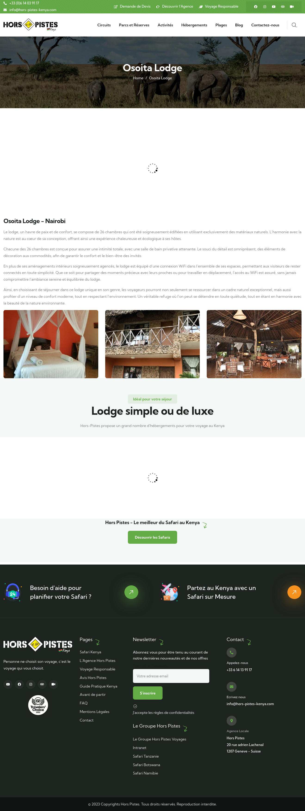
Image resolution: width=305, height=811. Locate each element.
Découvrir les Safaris (152, 539)
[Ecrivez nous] (232, 686)
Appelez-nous (237, 662)
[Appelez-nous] (232, 652)
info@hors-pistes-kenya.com (250, 703)
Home (138, 78)
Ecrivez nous (236, 697)
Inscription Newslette (171, 673)
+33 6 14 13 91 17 (239, 669)
